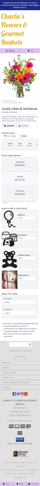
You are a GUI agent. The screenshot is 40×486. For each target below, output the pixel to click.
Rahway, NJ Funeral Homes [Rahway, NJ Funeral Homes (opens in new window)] (15, 462)
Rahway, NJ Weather (8, 470)
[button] (20, 440)
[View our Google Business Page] (18, 395)
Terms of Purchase (26, 474)
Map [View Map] (20, 483)
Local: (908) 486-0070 (20, 415)
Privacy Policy (10, 474)
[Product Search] (20, 344)
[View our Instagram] (22, 395)
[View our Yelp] (26, 395)
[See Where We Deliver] (20, 357)
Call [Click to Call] (6, 483)
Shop (10, 50)
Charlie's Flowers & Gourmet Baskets (14, 29)
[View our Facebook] (14, 395)
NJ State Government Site (29, 470)
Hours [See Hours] (33, 483)
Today (23, 136)
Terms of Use (20, 477)
